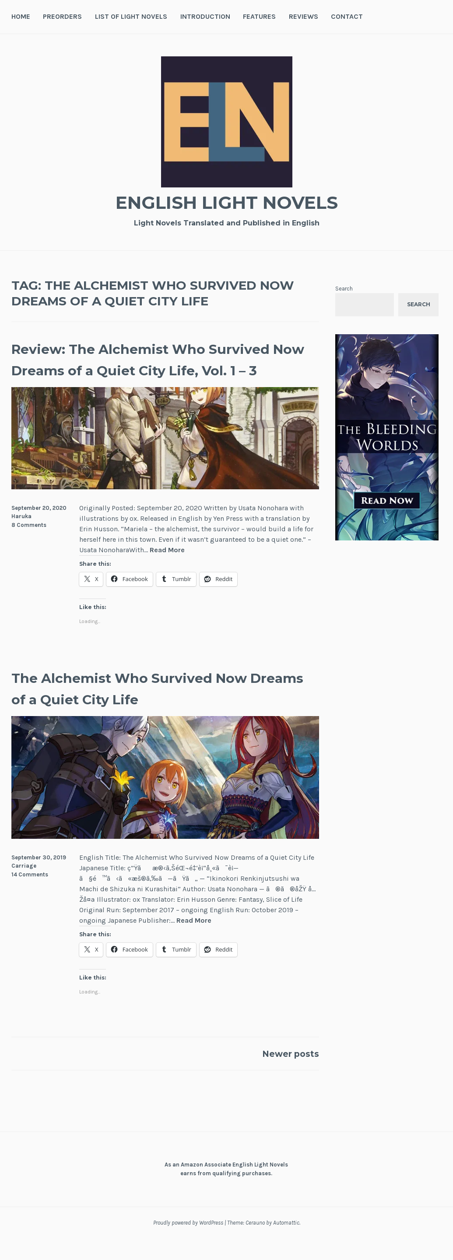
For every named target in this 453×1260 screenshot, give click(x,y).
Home (20, 16)
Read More (167, 571)
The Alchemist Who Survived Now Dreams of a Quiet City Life (160, 709)
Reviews (303, 16)
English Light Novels (227, 201)
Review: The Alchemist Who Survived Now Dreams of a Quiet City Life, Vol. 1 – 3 (152, 370)
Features (259, 16)
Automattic (286, 1244)
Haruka (21, 537)
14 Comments (29, 896)
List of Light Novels (131, 16)
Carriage (23, 887)
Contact (347, 16)
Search (344, 288)
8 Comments (28, 546)
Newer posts (283, 1075)
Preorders (62, 16)
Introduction (205, 16)
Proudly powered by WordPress (188, 1244)
